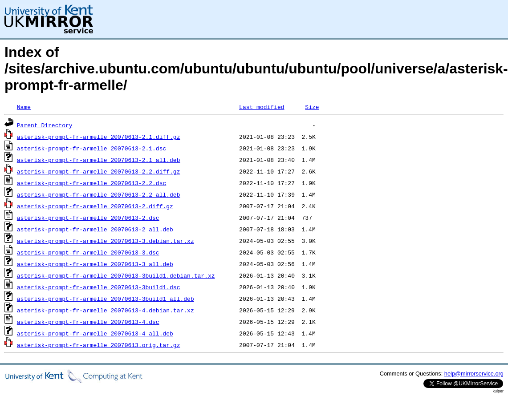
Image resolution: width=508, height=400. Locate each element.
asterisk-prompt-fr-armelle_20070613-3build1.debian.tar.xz (116, 275)
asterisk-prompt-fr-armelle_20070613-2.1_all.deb (98, 160)
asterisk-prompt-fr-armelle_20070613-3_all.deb (95, 264)
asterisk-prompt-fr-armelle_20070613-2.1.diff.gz (98, 137)
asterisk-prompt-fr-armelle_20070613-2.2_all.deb (98, 194)
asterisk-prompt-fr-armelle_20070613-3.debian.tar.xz (105, 241)
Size (312, 107)
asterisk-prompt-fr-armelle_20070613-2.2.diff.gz (98, 171)
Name (24, 107)
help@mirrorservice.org (474, 373)
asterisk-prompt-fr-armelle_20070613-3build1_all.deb (105, 299)
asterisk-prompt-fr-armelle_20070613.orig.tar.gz (98, 345)
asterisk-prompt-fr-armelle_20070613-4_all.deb (95, 333)
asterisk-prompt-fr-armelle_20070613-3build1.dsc (98, 287)
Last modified (261, 107)
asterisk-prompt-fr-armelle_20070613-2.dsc (88, 218)
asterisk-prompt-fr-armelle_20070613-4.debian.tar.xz (105, 310)
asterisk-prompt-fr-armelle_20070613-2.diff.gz (95, 206)
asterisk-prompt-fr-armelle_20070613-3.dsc (88, 252)
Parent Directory (45, 125)
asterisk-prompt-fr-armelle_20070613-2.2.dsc (91, 183)
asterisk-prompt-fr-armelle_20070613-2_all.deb (95, 229)
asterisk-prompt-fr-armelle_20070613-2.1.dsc (91, 148)
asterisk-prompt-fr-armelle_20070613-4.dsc (88, 322)
